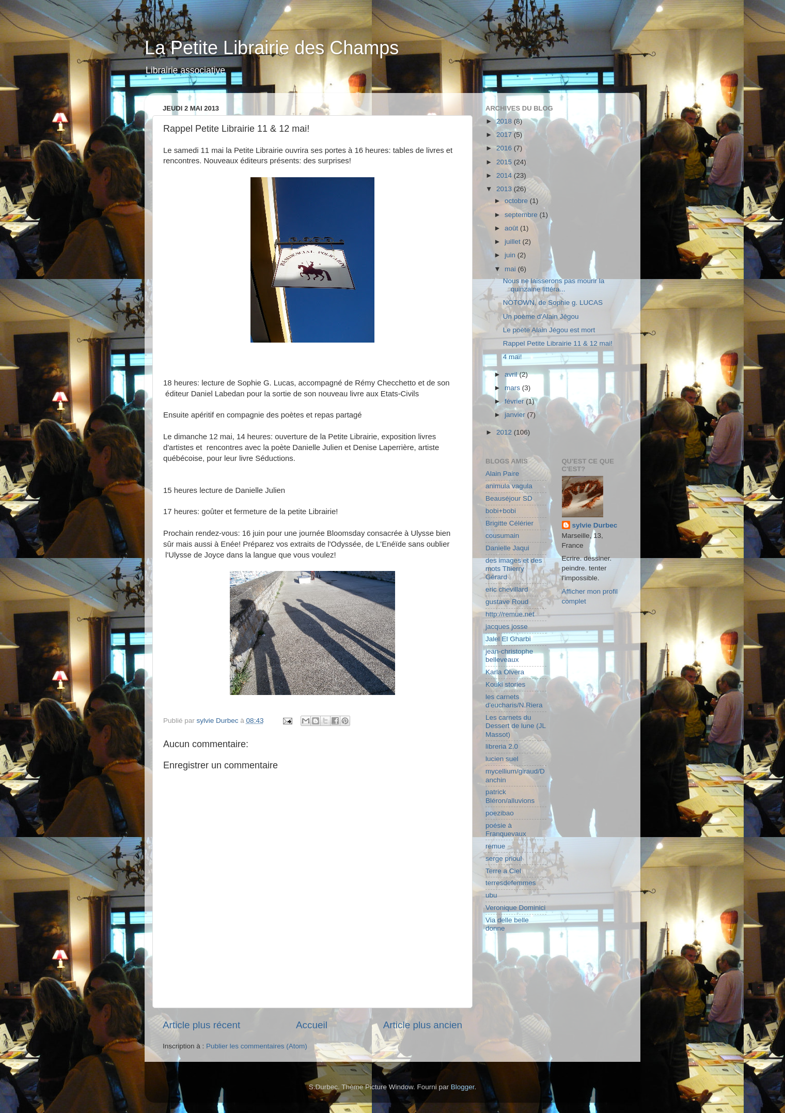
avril (512, 374)
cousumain (502, 535)
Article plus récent (201, 1024)
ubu (491, 895)
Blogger (463, 1087)
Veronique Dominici (515, 907)
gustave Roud (506, 602)
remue (495, 846)
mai (511, 269)
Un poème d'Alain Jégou (541, 316)
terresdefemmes (510, 883)
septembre (522, 215)
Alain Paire (502, 473)
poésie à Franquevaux (505, 830)
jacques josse (506, 626)
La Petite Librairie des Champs (272, 47)
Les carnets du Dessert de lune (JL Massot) (515, 726)
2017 (505, 134)
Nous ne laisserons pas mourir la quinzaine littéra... (554, 285)
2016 (505, 148)
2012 (505, 432)
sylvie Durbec (595, 525)
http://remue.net (510, 614)
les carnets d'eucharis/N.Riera (514, 701)
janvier (516, 415)
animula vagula (508, 486)
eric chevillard (506, 589)
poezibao (499, 813)
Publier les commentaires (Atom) (256, 1046)
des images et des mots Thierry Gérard (513, 568)
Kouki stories (505, 684)
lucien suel (502, 759)
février (515, 401)
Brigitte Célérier (509, 523)
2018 (505, 121)
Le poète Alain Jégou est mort (549, 330)
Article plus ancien (422, 1024)
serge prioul (503, 858)
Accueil (311, 1024)
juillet (514, 241)
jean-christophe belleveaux (509, 655)
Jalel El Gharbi (508, 639)
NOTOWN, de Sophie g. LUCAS (553, 302)
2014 (505, 175)
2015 (505, 162)
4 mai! (512, 357)
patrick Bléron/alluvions (510, 796)
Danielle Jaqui (507, 548)
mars (513, 388)
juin (511, 255)
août (512, 228)
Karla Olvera (504, 672)
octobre (517, 201)
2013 (505, 189)
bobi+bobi (500, 511)
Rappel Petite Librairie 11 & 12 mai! (558, 343)
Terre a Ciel (503, 871)
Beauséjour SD (508, 498)
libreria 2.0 (501, 746)
